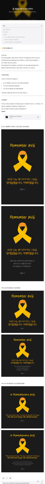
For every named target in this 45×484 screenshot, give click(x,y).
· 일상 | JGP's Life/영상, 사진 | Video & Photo (26, 12)
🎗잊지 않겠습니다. (7, 48)
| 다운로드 (4, 100)
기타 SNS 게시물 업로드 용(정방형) (10, 288)
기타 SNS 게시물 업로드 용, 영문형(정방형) (12, 383)
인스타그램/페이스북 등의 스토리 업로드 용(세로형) (15, 127)
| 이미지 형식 (5, 75)
